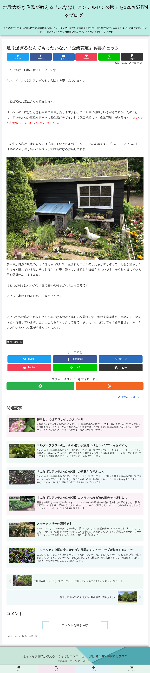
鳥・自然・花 (14, 342)
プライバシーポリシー (81, 662)
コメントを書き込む (75, 627)
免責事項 (61, 662)
